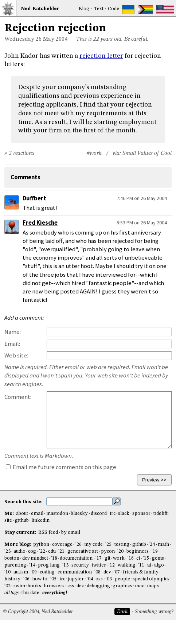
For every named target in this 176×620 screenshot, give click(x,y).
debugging (98, 586)
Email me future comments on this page (61, 467)
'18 (54, 558)
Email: (12, 344)
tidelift (160, 513)
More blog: (18, 544)
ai (149, 565)
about (22, 513)
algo (159, 565)
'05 (53, 579)
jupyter (76, 579)
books (34, 586)
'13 (65, 565)
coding (47, 572)
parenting (15, 565)
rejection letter (101, 56)
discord (99, 513)
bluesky (79, 513)
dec (80, 586)
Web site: (16, 355)
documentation (76, 558)
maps (153, 586)
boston (11, 558)
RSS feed (48, 532)
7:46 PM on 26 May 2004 (142, 198)
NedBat (40, 9)
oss (99, 579)
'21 (61, 551)
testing (121, 544)
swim (19, 586)
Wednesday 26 (23, 39)
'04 (90, 579)
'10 (7, 572)
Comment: (17, 397)
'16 (131, 558)
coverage (62, 544)
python (41, 544)
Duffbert (34, 198)
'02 (7, 586)
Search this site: (24, 501)
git (107, 558)
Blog (84, 9)
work (119, 558)
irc (113, 513)
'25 (108, 544)
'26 (78, 544)
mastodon (57, 513)
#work (94, 153)
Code (113, 9)
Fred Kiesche (40, 223)
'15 (146, 558)
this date (30, 593)
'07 (117, 572)
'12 (112, 565)
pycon (108, 551)
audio (19, 551)
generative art (82, 551)
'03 (109, 579)
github (22, 520)
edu (52, 551)
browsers (54, 586)
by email (70, 532)
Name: (12, 332)
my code (93, 544)
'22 (42, 551)
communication (75, 572)
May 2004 (55, 39)
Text (98, 9)
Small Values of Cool (147, 153)
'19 (155, 551)
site (8, 520)
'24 (152, 544)
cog (32, 551)
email (37, 513)
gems (158, 558)
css (70, 586)
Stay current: (20, 532)
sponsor (141, 513)
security (80, 565)
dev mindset (35, 558)
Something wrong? (154, 611)
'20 (120, 551)
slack (123, 513)
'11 (141, 565)
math (163, 544)
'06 (26, 579)
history (12, 579)
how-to (39, 579)
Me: (9, 513)
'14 (32, 565)
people (122, 579)
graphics (122, 586)
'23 (7, 551)
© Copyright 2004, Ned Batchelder (38, 611)
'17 (98, 558)
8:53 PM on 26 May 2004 (142, 222)
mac (139, 586)
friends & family (141, 572)
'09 (34, 572)
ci (138, 558)
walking (127, 565)
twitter (99, 565)
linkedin (40, 520)
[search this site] (79, 501)
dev (107, 572)
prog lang (48, 565)
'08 (97, 572)
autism (20, 572)
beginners (137, 551)
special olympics (151, 579)
